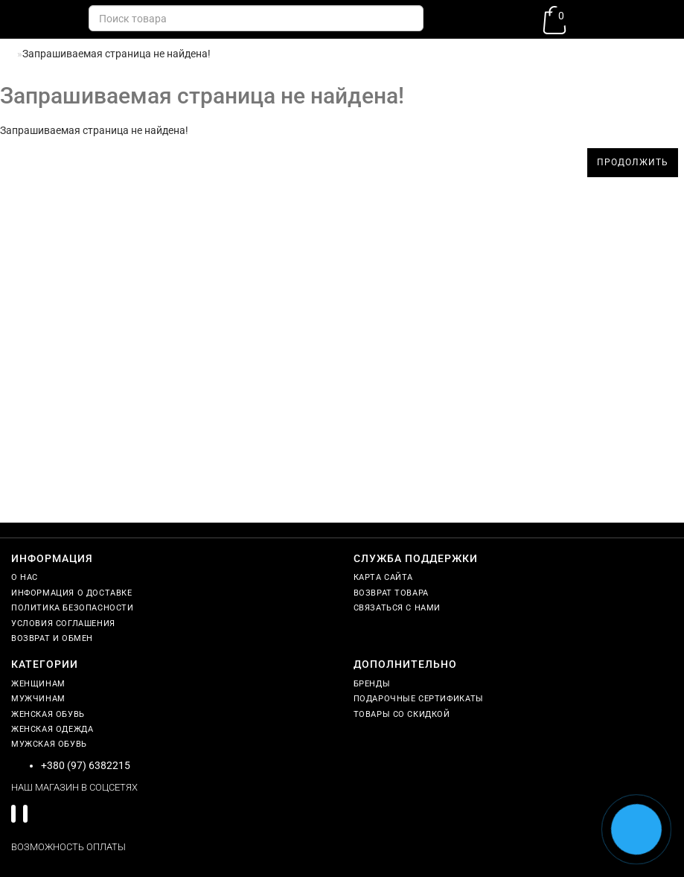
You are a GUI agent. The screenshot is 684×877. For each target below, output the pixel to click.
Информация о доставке (71, 593)
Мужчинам (38, 699)
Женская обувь (48, 714)
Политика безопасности (72, 608)
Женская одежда (52, 729)
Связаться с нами (397, 608)
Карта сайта (384, 577)
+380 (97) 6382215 (85, 765)
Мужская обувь (49, 744)
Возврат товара (391, 593)
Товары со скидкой (402, 714)
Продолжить (632, 162)
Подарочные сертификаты (419, 699)
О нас (24, 577)
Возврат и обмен (52, 638)
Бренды (372, 684)
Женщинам (38, 684)
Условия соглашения (63, 623)
